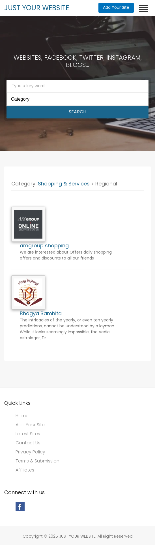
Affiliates (25, 470)
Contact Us (28, 443)
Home (22, 416)
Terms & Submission (37, 461)
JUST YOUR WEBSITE (36, 7)
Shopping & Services (64, 183)
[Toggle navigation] (144, 8)
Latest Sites (28, 434)
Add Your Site (116, 7)
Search (77, 112)
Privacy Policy (30, 452)
